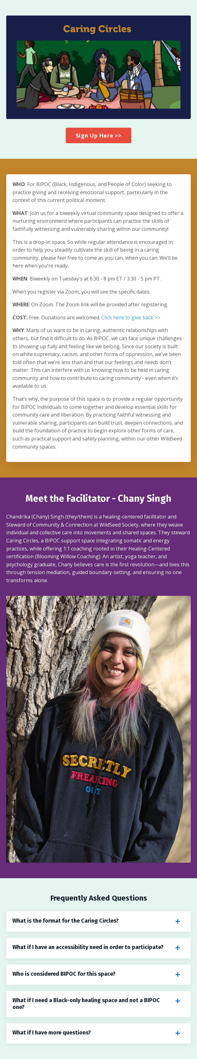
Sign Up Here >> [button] (98, 135)
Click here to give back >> (130, 317)
